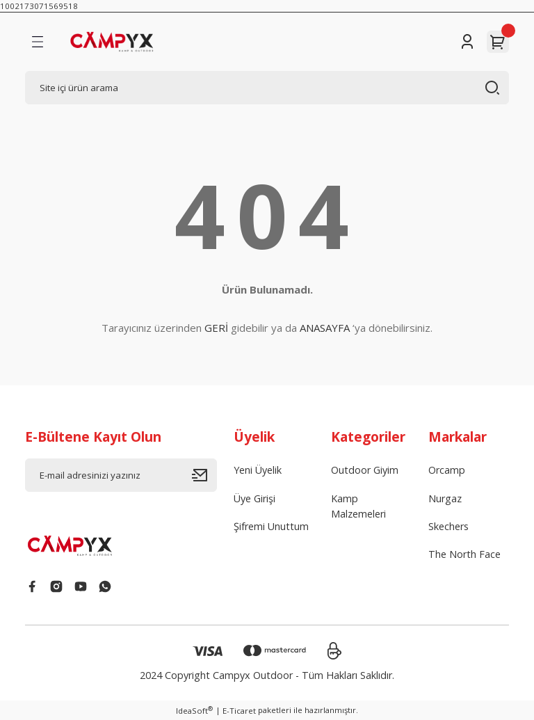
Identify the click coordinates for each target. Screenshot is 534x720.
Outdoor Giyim (364, 470)
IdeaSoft (194, 710)
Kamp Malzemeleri (358, 506)
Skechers (448, 526)
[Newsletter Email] (121, 475)
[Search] (267, 87)
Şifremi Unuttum (271, 526)
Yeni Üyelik (258, 470)
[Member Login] (467, 42)
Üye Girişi (254, 498)
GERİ (216, 328)
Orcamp (446, 470)
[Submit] (204, 475)
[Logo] (127, 41)
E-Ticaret (239, 710)
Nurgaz (445, 498)
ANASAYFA (325, 328)
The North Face (464, 554)
